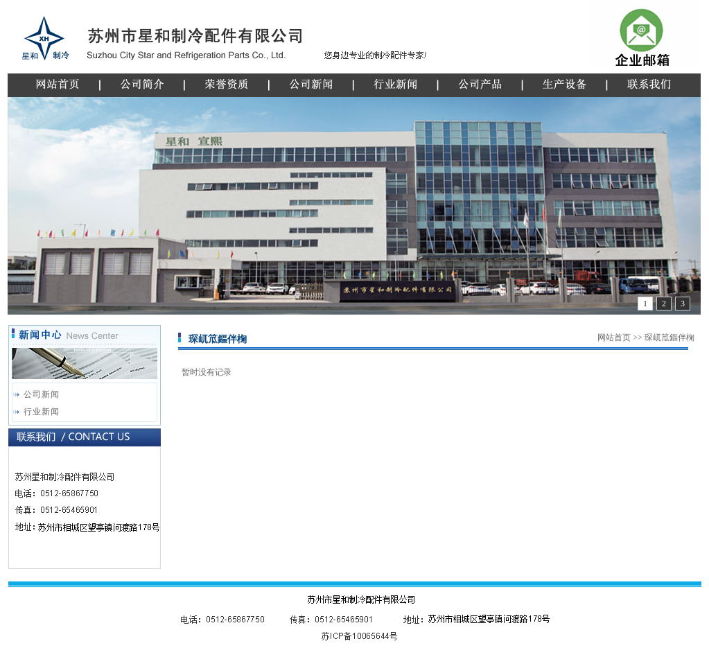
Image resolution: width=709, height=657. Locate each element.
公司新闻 (42, 394)
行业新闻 (42, 412)
